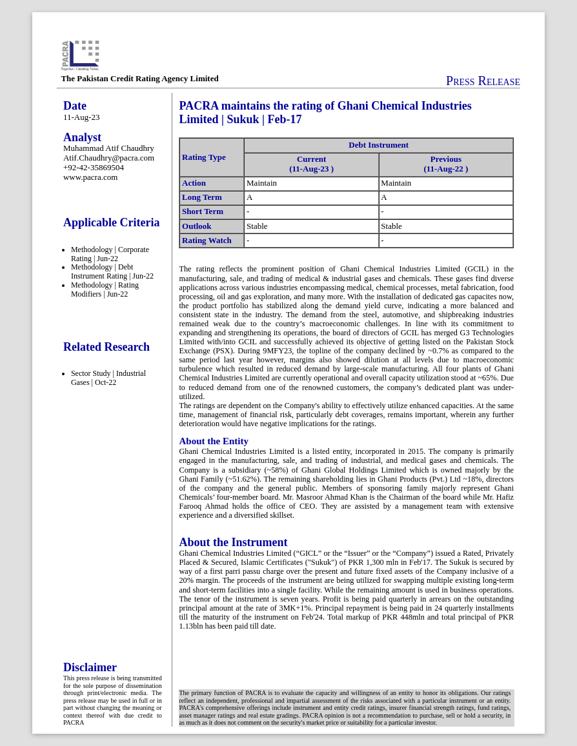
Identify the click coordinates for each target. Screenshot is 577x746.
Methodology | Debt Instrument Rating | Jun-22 (112, 271)
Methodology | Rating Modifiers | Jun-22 (105, 289)
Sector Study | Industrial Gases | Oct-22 (108, 378)
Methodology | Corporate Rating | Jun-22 (110, 254)
